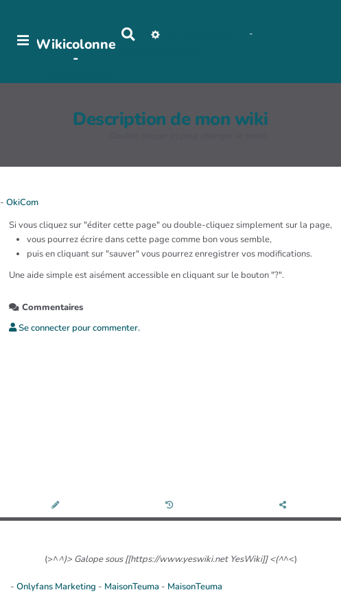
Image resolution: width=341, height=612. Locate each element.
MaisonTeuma (132, 586)
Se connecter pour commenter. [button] (74, 328)
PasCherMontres (76, 75)
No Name (188, 33)
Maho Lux (228, 33)
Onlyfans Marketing (57, 586)
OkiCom (22, 202)
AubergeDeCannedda (159, 51)
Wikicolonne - (76, 51)
